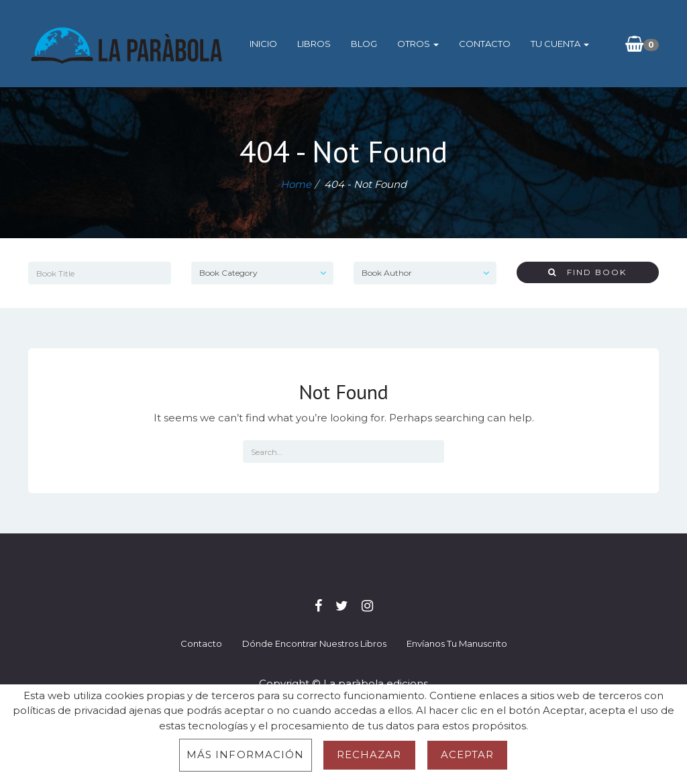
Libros (314, 43)
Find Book (587, 272)
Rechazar (369, 754)
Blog (364, 43)
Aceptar (467, 754)
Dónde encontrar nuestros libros (314, 643)
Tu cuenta (560, 43)
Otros (418, 43)
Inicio (263, 43)
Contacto (485, 43)
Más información (246, 754)
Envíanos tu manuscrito (457, 643)
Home (295, 184)
